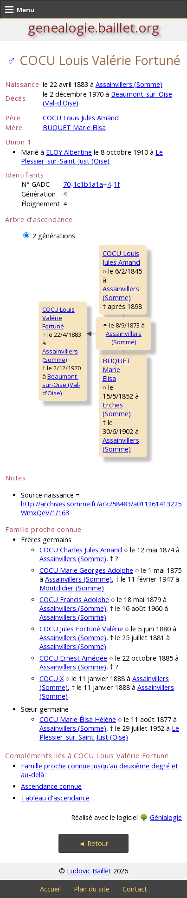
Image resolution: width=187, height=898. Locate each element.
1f (117, 184)
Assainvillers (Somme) (129, 84)
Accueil (50, 889)
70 (67, 184)
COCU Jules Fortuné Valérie (81, 628)
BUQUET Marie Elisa (74, 127)
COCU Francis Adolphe (74, 599)
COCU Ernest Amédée (73, 658)
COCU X (51, 678)
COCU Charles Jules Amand (80, 549)
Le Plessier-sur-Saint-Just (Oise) (92, 156)
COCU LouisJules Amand (121, 258)
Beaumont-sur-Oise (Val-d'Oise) (61, 384)
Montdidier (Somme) (71, 587)
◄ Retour (93, 843)
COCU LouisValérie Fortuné (58, 317)
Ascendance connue (51, 786)
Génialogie (166, 817)
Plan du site (92, 889)
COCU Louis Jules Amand (81, 117)
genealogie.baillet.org (93, 27)
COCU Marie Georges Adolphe (86, 570)
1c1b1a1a (88, 184)
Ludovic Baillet (89, 870)
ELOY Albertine (69, 152)
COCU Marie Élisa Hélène (77, 719)
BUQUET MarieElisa (117, 369)
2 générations (53, 235)
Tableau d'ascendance (55, 797)
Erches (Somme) (117, 409)
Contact (135, 889)
